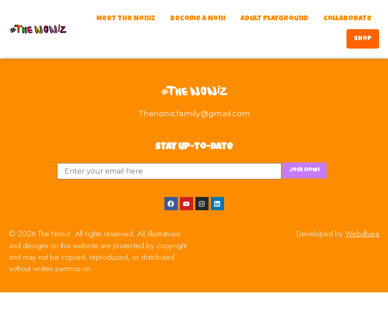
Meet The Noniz (125, 19)
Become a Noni (197, 19)
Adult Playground (274, 19)
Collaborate (347, 19)
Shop (363, 39)
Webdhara (362, 233)
